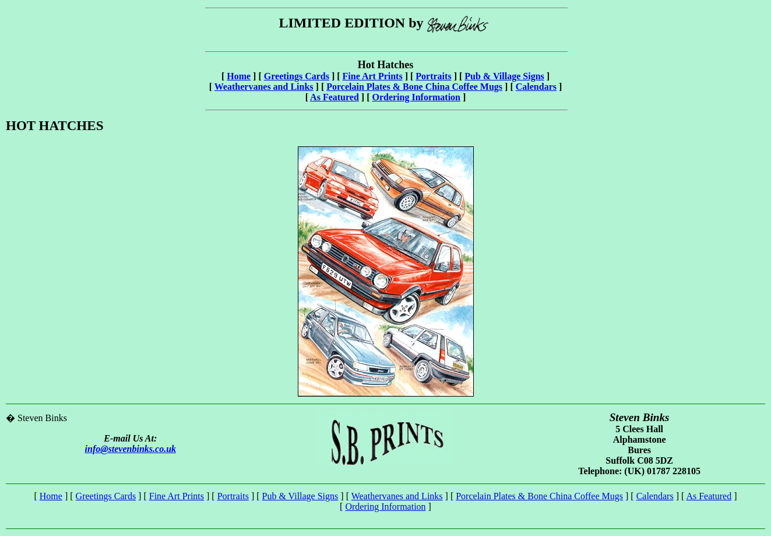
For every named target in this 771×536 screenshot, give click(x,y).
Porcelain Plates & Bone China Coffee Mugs (414, 87)
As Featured (334, 97)
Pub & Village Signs (504, 76)
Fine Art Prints (373, 76)
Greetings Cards (296, 76)
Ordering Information (416, 97)
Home (239, 76)
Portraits (433, 76)
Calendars (536, 87)
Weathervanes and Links (264, 87)
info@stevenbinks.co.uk (130, 449)
